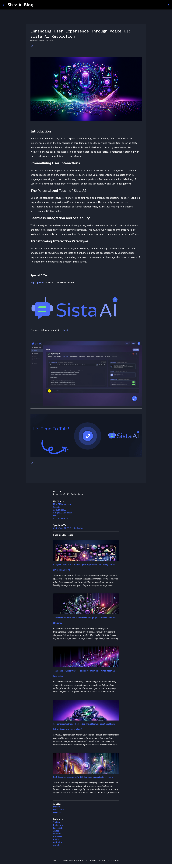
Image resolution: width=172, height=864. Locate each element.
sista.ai (64, 330)
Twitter (56, 822)
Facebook (57, 828)
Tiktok (56, 831)
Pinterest (57, 836)
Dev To (56, 807)
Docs (55, 515)
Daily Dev (57, 812)
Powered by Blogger (86, 854)
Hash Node (58, 809)
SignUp (56, 507)
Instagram (58, 825)
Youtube (57, 833)
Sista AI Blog (20, 4)
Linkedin (57, 842)
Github (56, 845)
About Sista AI (59, 510)
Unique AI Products (62, 513)
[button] (32, 46)
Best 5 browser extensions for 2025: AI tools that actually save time (83, 777)
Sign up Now (37, 282)
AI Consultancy (60, 518)
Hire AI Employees (62, 504)
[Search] (168, 5)
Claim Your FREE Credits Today (68, 528)
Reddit (56, 839)
